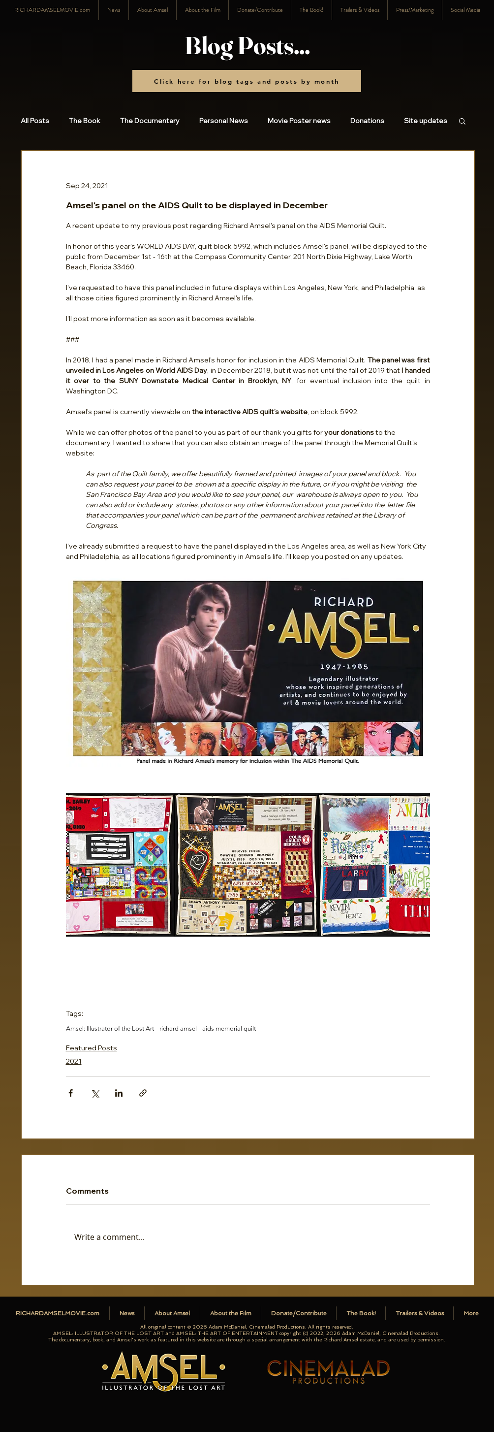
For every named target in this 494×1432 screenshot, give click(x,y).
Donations (367, 121)
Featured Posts (91, 1047)
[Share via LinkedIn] (119, 1093)
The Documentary (150, 121)
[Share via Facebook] (70, 1093)
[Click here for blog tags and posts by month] (246, 81)
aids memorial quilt (229, 1028)
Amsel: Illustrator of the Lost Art (110, 1028)
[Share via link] (143, 1093)
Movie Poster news (299, 121)
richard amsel (178, 1028)
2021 (74, 1061)
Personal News (223, 121)
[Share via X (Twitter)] (94, 1093)
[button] (465, 10)
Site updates (425, 121)
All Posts (35, 121)
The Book (84, 121)
